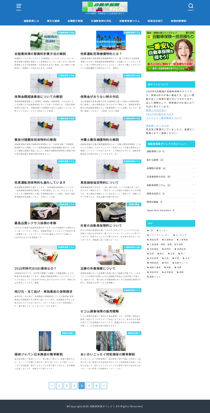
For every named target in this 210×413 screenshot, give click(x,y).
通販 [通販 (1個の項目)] (181, 272)
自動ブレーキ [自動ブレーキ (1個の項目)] (181, 262)
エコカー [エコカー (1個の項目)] (163, 230)
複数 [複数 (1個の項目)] (169, 267)
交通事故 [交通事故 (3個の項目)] (168, 239)
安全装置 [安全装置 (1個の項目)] (154, 258)
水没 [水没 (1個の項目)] (187, 258)
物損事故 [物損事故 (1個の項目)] (154, 262)
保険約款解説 (178, 20)
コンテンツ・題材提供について (164, 117)
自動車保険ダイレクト (102, 406)
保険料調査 (155, 201)
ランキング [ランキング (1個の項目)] (181, 235)
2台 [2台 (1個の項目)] (151, 230)
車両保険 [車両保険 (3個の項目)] (154, 272)
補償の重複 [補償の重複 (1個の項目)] (155, 267)
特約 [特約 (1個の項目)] (166, 262)
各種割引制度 (75, 20)
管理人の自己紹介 (156, 110)
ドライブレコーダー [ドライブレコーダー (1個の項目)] (160, 235)
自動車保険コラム (129, 20)
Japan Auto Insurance (161, 210)
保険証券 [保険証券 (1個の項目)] (181, 248)
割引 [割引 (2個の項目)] (162, 253)
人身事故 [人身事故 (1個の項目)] (183, 239)
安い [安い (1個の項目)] (183, 253)
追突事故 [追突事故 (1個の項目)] (168, 272)
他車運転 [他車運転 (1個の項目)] (154, 248)
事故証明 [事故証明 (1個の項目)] (154, 239)
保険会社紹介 (155, 20)
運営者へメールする (157, 125)
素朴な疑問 (53, 20)
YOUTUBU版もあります (160, 114)
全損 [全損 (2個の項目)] (152, 253)
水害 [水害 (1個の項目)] (177, 258)
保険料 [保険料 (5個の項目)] (167, 248)
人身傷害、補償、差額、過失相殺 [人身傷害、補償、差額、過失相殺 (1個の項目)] (166, 244)
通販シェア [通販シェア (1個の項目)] (155, 276)
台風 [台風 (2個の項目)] (172, 253)
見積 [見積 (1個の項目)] (179, 267)
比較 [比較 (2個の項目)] (166, 258)
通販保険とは (31, 20)
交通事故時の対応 (101, 20)
